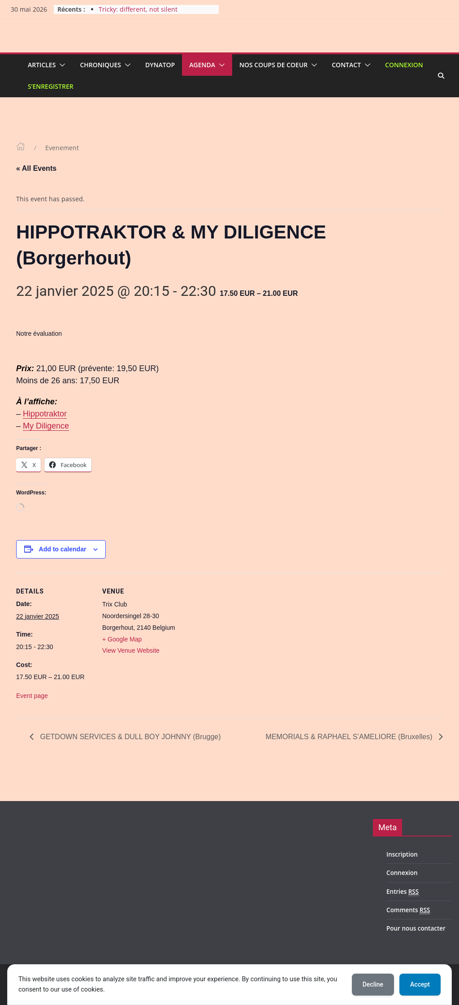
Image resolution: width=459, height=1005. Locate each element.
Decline (373, 984)
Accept (420, 984)
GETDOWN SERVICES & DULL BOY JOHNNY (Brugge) (129, 737)
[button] (60, 65)
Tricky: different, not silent (138, 9)
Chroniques (100, 65)
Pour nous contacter (416, 928)
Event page (32, 695)
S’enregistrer (51, 86)
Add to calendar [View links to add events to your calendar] (63, 549)
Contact (346, 65)
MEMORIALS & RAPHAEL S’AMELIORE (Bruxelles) (350, 737)
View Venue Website (131, 650)
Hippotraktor (45, 413)
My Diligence (46, 425)
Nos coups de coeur (273, 65)
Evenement (62, 147)
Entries (402, 892)
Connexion (404, 65)
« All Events (36, 168)
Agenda (202, 65)
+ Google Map (122, 639)
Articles (42, 65)
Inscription (402, 854)
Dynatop (160, 65)
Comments (408, 910)
